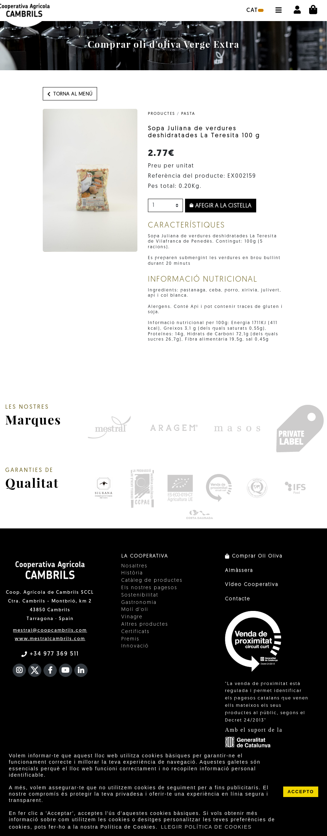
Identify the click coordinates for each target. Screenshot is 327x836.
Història (132, 573)
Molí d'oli (134, 609)
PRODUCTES (161, 114)
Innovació (135, 646)
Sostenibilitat (139, 595)
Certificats (135, 631)
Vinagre (132, 617)
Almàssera (239, 570)
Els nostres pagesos (149, 588)
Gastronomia (139, 602)
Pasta (188, 114)
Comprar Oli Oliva (253, 556)
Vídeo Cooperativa (251, 584)
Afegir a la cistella (221, 206)
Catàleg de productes (152, 580)
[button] (278, 6)
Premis (130, 639)
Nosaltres (134, 566)
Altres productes (144, 624)
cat (255, 10)
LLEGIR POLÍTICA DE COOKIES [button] (206, 827)
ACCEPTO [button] (300, 791)
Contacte (237, 599)
